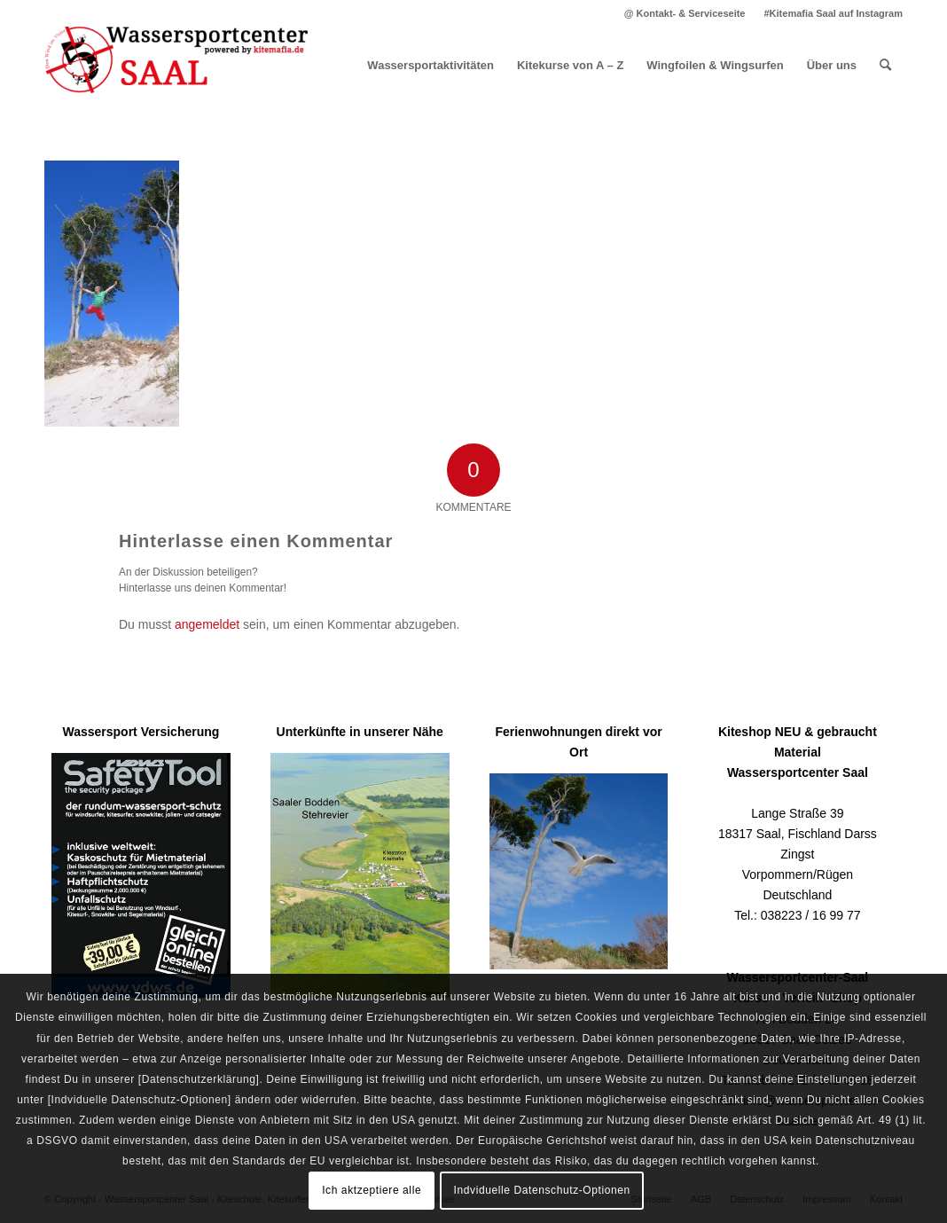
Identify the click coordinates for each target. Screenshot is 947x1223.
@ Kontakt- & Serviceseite (685, 13)
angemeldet (207, 624)
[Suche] (885, 66)
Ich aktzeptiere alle (371, 1190)
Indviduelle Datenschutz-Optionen (542, 1190)
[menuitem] (685, 13)
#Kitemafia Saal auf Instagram (833, 13)
